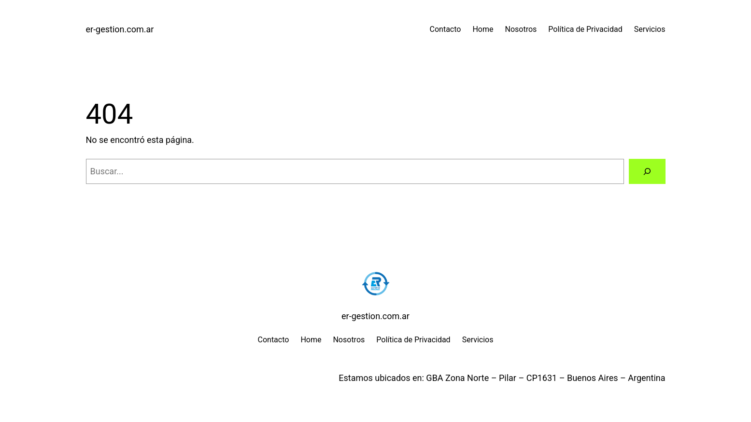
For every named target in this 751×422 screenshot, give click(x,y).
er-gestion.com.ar (120, 29)
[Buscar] (647, 171)
